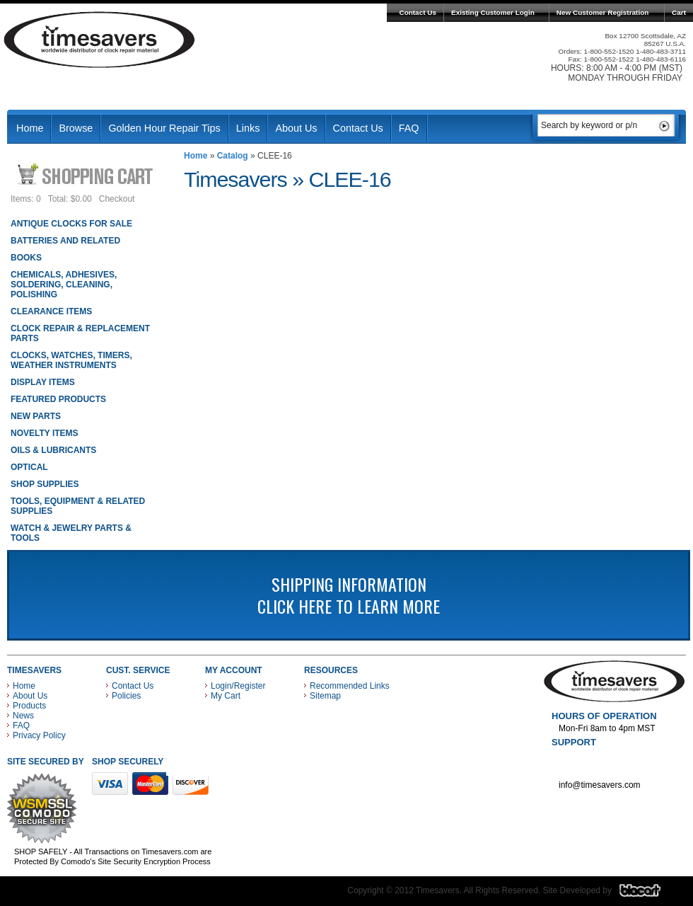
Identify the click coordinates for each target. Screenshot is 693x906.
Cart (679, 12)
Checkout (117, 199)
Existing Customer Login (493, 12)
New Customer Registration (603, 12)
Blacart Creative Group (649, 894)
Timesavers (100, 40)
